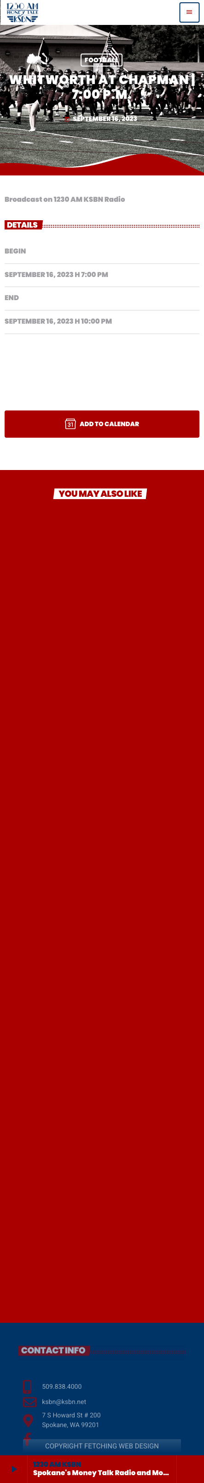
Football (101, 60)
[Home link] (22, 12)
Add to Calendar (102, 423)
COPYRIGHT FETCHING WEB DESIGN (102, 1455)
